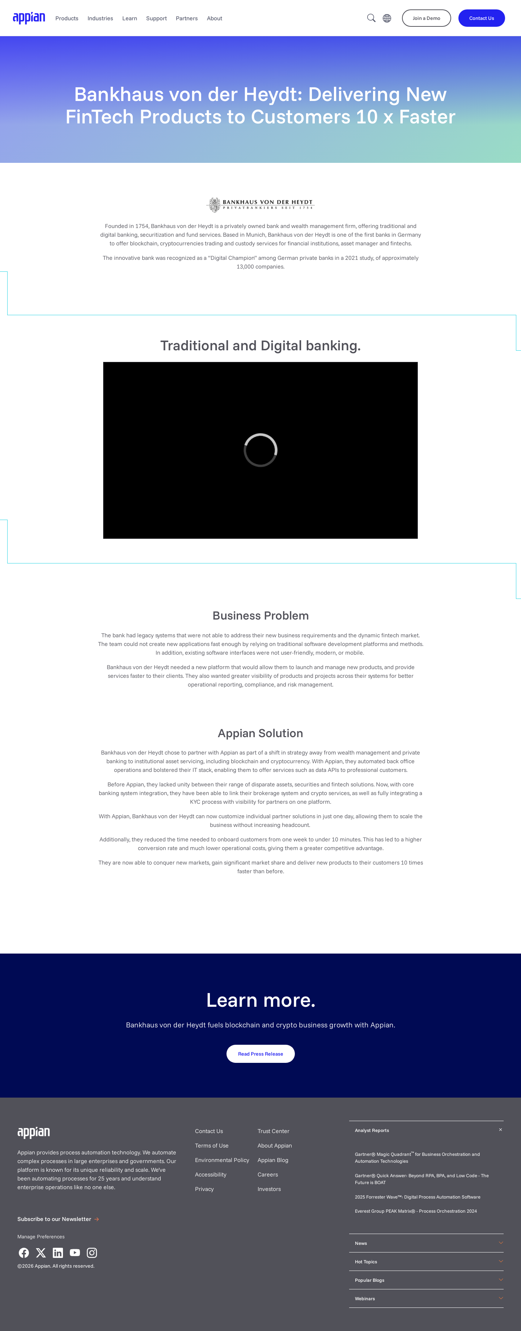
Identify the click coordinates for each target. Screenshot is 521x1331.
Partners (187, 18)
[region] (260, 450)
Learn (129, 18)
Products (67, 18)
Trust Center (273, 1130)
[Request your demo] (260, 1053)
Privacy (204, 1188)
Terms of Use (212, 1145)
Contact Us (209, 1130)
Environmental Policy (222, 1159)
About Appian (275, 1145)
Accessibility (210, 1174)
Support (156, 18)
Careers (268, 1174)
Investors (269, 1188)
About (214, 18)
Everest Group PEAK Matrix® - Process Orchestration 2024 (416, 1211)
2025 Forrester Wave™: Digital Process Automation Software (417, 1197)
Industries (100, 18)
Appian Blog (273, 1159)
